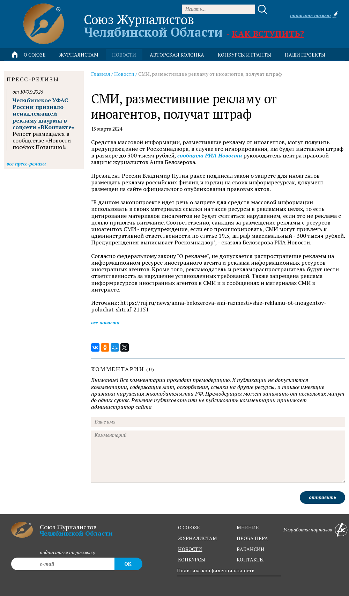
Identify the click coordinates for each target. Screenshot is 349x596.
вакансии (251, 549)
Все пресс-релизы (26, 163)
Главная (100, 74)
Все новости (105, 322)
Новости (124, 74)
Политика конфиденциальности (216, 570)
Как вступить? (268, 33)
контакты (250, 559)
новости (124, 54)
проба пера (252, 538)
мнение (248, 527)
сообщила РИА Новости (209, 155)
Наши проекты (305, 54)
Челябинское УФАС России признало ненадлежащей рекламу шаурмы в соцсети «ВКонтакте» (43, 113)
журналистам (197, 538)
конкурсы (191, 559)
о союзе (189, 527)
